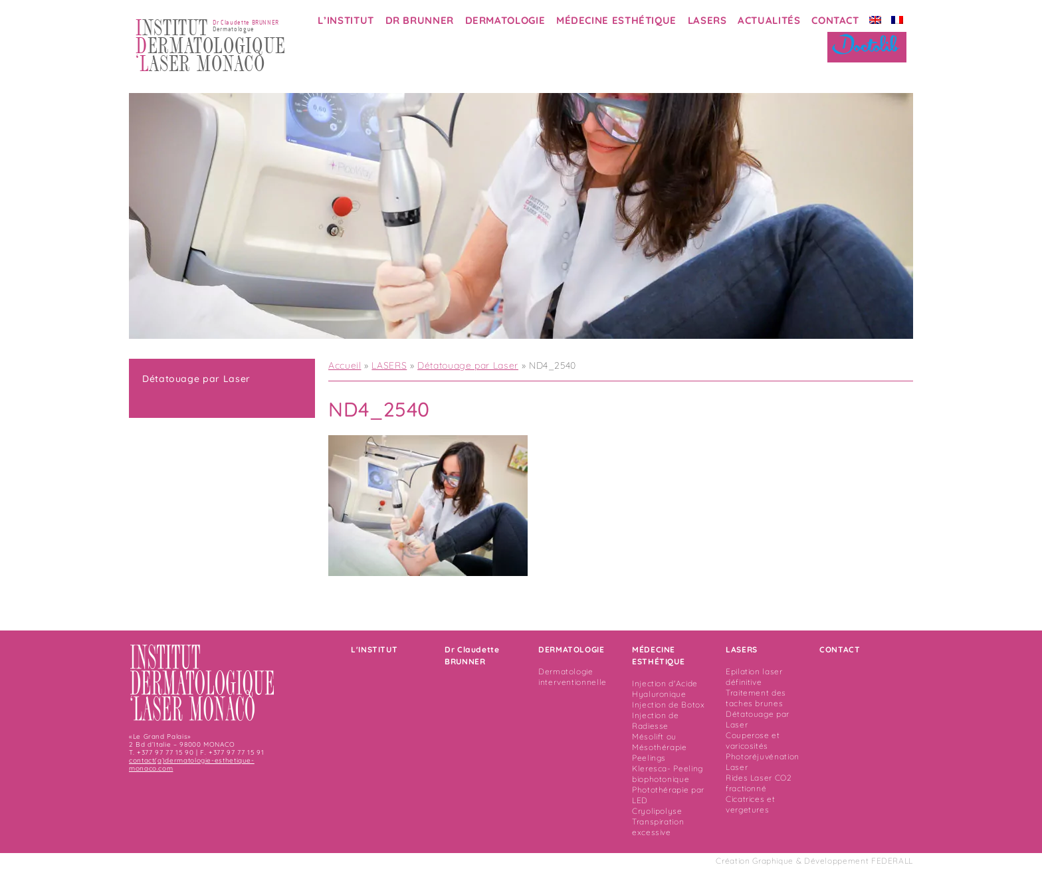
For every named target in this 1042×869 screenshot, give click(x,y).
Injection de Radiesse (655, 720)
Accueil (344, 365)
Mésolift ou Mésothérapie (659, 741)
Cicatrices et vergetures (750, 804)
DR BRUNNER (419, 20)
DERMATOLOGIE (505, 20)
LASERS (707, 20)
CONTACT (835, 20)
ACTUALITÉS (769, 20)
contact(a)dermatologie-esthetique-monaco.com (192, 764)
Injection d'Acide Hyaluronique (665, 688)
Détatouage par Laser (196, 379)
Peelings (649, 758)
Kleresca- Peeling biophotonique (667, 773)
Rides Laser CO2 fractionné (759, 783)
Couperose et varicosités (753, 740)
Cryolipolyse (657, 811)
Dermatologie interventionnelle (572, 676)
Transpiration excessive (658, 827)
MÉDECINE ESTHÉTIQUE (616, 20)
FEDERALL (892, 861)
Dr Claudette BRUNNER (472, 655)
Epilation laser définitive (754, 676)
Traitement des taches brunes (756, 698)
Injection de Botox (668, 705)
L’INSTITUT (345, 20)
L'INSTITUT (374, 649)
